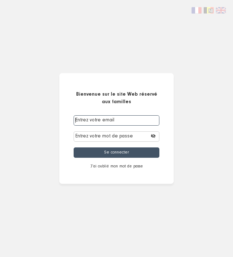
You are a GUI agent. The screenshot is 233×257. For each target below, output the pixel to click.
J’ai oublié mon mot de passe (116, 166)
